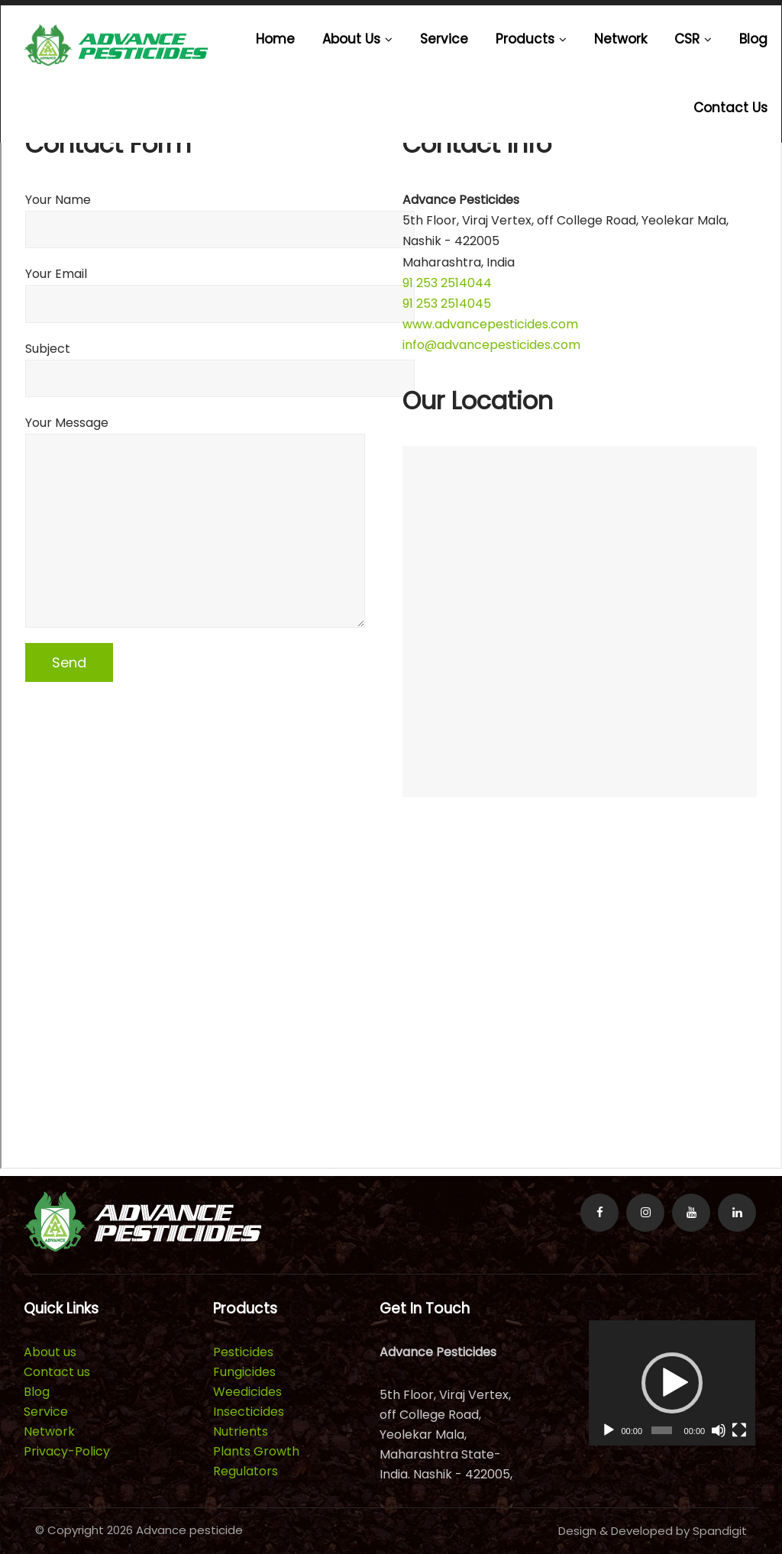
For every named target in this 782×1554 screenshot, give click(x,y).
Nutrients (240, 1431)
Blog (753, 39)
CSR (693, 39)
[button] (672, 1382)
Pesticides (243, 1352)
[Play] (608, 1430)
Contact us (730, 108)
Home (275, 39)
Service (444, 39)
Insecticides (248, 1411)
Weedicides (247, 1392)
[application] (672, 1383)
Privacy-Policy (67, 1451)
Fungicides (244, 1372)
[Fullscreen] (739, 1430)
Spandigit (720, 1531)
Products (531, 39)
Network (620, 39)
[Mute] (718, 1430)
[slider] (661, 1430)
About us (357, 39)
